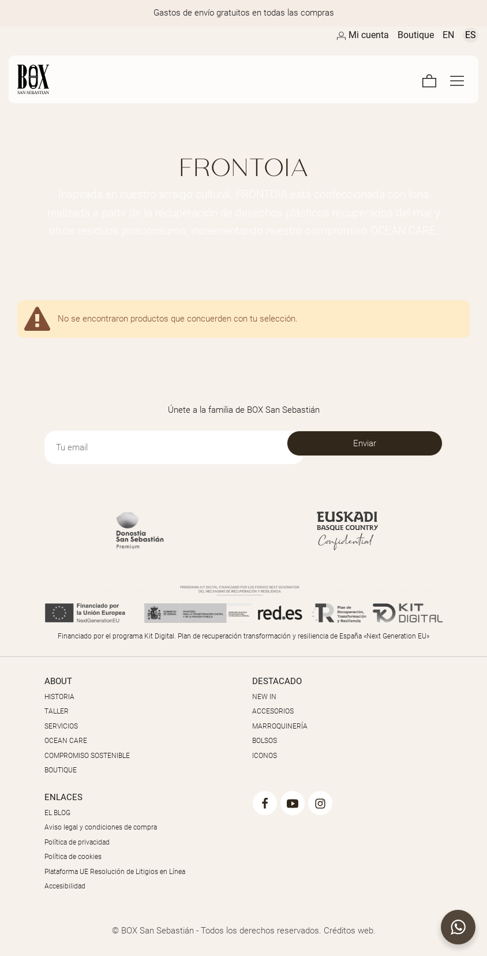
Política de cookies (73, 857)
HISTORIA (59, 697)
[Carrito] (429, 79)
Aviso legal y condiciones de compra (100, 827)
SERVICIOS (61, 726)
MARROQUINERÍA (280, 726)
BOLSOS (264, 741)
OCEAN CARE (65, 741)
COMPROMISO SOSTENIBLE (87, 756)
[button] (458, 927)
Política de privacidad (77, 842)
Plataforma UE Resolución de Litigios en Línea (114, 872)
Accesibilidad (64, 886)
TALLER (56, 711)
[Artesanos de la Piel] (171, 79)
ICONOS (264, 756)
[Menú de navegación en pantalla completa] (457, 79)
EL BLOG (57, 813)
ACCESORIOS (273, 711)
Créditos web (348, 930)
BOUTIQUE (60, 770)
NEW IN (264, 697)
